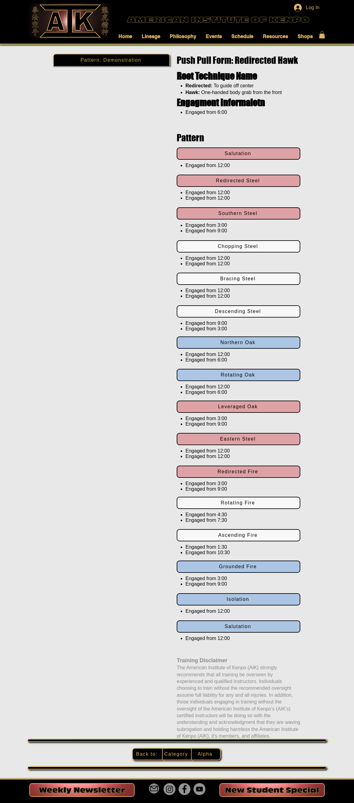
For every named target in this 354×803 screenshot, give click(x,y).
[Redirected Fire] (238, 472)
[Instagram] (169, 789)
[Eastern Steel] (238, 439)
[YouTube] (199, 789)
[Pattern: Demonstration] (111, 60)
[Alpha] (206, 754)
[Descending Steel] (238, 311)
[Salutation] (238, 153)
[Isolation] (238, 599)
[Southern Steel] (238, 213)
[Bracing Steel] (238, 279)
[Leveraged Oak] (238, 407)
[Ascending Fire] (238, 535)
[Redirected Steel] (238, 181)
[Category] (177, 754)
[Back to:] (147, 754)
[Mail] (154, 788)
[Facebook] (184, 789)
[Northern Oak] (238, 342)
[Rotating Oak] (238, 375)
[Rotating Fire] (238, 503)
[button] (127, 36)
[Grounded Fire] (238, 567)
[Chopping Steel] (238, 246)
